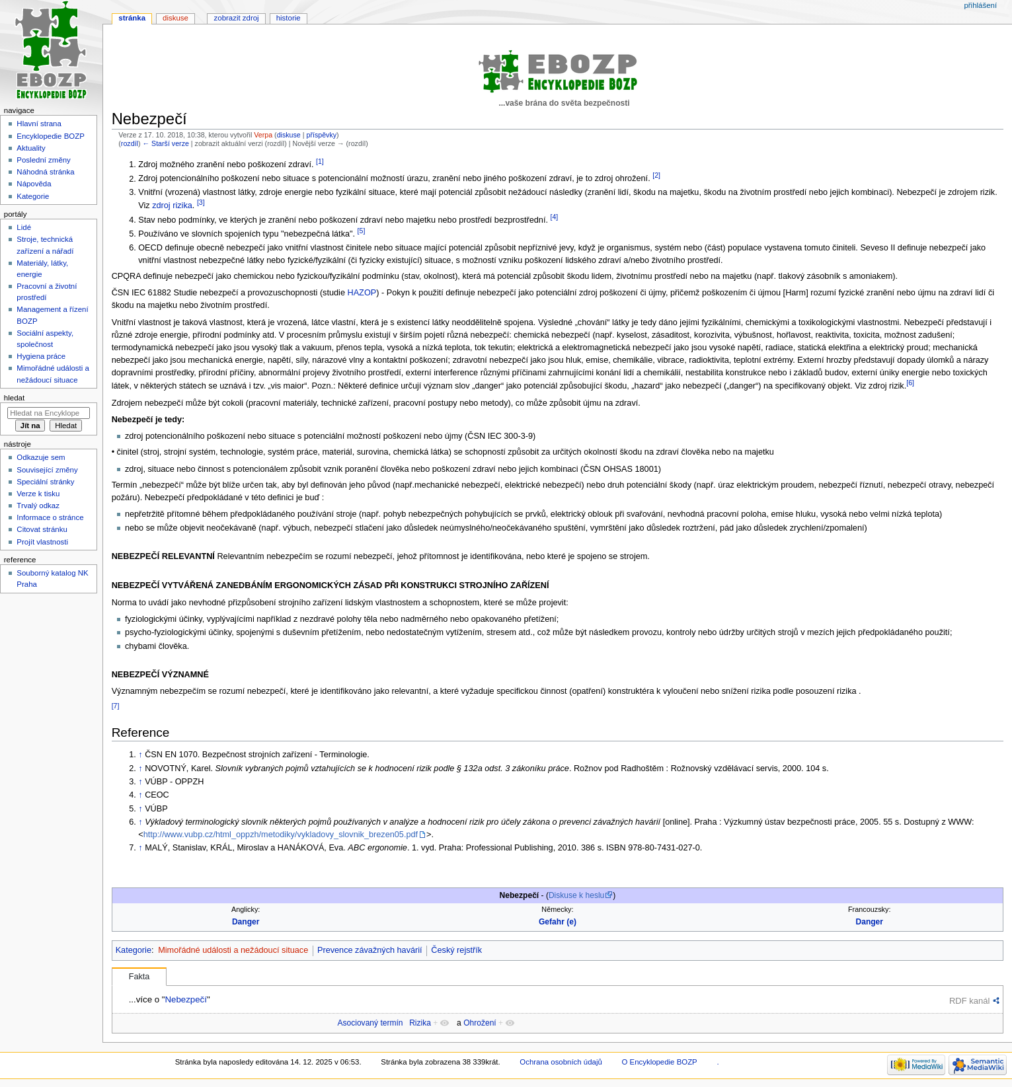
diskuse (289, 135)
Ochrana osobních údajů (561, 1062)
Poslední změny (44, 160)
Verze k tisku (38, 494)
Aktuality (31, 148)
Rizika (420, 1023)
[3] (201, 202)
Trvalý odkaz (38, 505)
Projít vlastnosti (42, 542)
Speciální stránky (45, 482)
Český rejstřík (456, 950)
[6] (910, 383)
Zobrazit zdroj (236, 18)
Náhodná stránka (45, 172)
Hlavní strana (39, 124)
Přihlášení (980, 5)
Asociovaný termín (370, 1023)
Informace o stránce (50, 517)
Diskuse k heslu (576, 895)
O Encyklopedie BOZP (659, 1062)
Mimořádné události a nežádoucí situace (233, 950)
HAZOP (362, 292)
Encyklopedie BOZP (51, 136)
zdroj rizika (172, 205)
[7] (116, 706)
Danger (246, 921)
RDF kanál (969, 1001)
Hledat (14, 398)
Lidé (24, 227)
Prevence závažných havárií (369, 950)
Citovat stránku (42, 529)
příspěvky (321, 135)
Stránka (131, 18)
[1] (320, 161)
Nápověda (34, 184)
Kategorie (133, 950)
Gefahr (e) (557, 921)
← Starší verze (165, 143)
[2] (656, 175)
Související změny (47, 470)
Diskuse (175, 18)
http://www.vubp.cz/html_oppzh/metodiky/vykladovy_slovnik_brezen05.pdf (280, 834)
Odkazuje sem (41, 457)
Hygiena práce (41, 356)
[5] (362, 231)
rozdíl (129, 143)
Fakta (139, 976)
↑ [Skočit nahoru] (140, 754)
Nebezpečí (185, 999)
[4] (554, 217)
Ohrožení (479, 1023)
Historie (288, 18)
